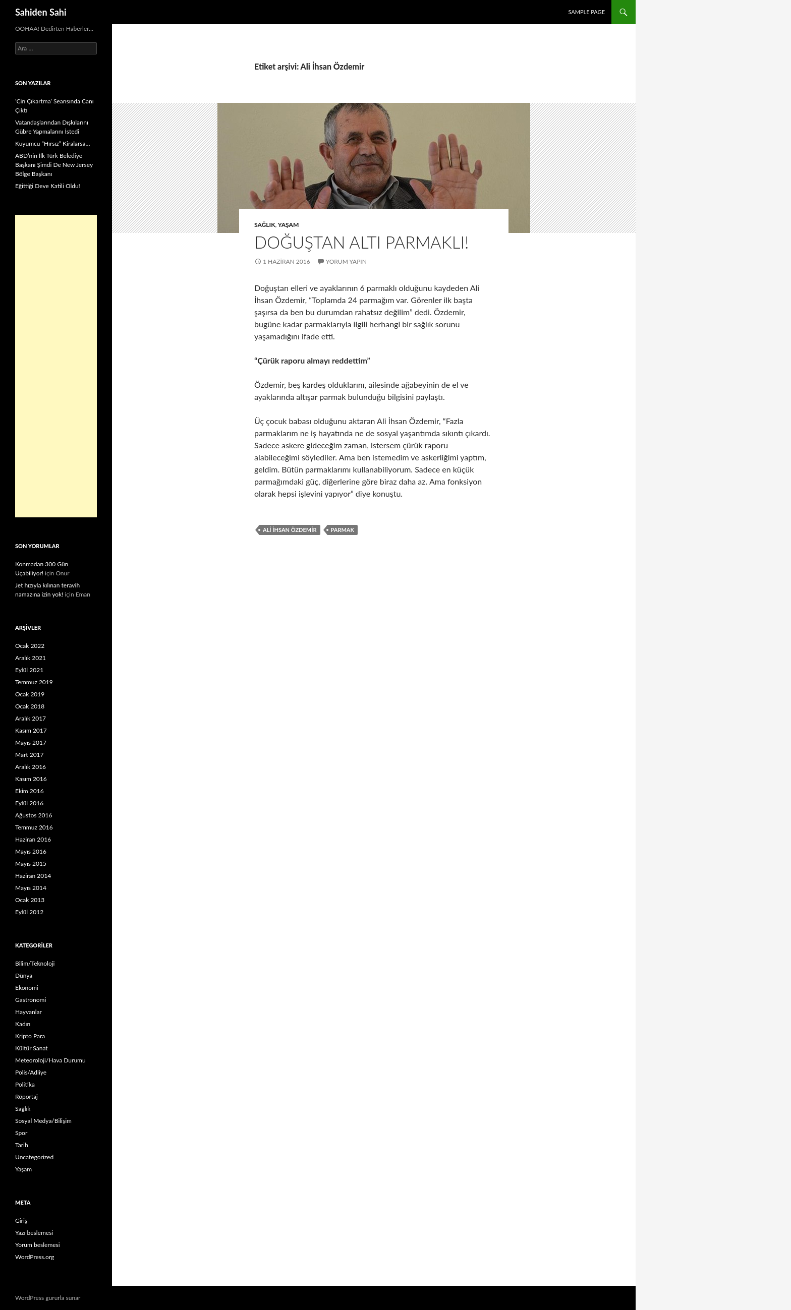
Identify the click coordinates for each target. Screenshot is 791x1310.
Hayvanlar (28, 1012)
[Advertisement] (56, 366)
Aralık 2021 (30, 658)
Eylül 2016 (29, 803)
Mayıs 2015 (30, 863)
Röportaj (26, 1096)
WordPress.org (34, 1257)
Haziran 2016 (33, 839)
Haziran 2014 (33, 875)
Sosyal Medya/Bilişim (43, 1120)
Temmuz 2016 (34, 827)
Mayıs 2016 (30, 851)
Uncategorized (34, 1157)
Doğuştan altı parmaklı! (361, 242)
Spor (21, 1133)
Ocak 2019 (29, 694)
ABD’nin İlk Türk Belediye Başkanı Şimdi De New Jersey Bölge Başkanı (54, 164)
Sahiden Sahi (41, 12)
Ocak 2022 (29, 645)
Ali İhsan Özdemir (290, 529)
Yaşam (288, 224)
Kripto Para (30, 1036)
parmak (343, 529)
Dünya (23, 975)
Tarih (21, 1145)
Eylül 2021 (29, 670)
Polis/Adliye (30, 1072)
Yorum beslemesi (37, 1244)
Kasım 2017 (31, 730)
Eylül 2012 (29, 912)
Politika (25, 1084)
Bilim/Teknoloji (34, 963)
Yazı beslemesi (34, 1232)
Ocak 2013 (29, 900)
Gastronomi (30, 999)
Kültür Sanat (31, 1048)
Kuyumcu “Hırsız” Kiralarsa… (52, 143)
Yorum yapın (346, 261)
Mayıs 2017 (30, 742)
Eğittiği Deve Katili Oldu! (47, 186)
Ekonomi (26, 987)
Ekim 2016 (29, 791)
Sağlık (264, 224)
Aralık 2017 (30, 718)
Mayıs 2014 (30, 887)
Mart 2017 (29, 754)
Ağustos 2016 (33, 815)
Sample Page (586, 12)
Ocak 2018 (29, 706)
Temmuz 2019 (34, 682)
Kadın (22, 1024)
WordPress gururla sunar (47, 1297)
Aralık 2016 (30, 766)
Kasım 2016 (31, 779)
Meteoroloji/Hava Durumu (50, 1060)
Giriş (21, 1220)
